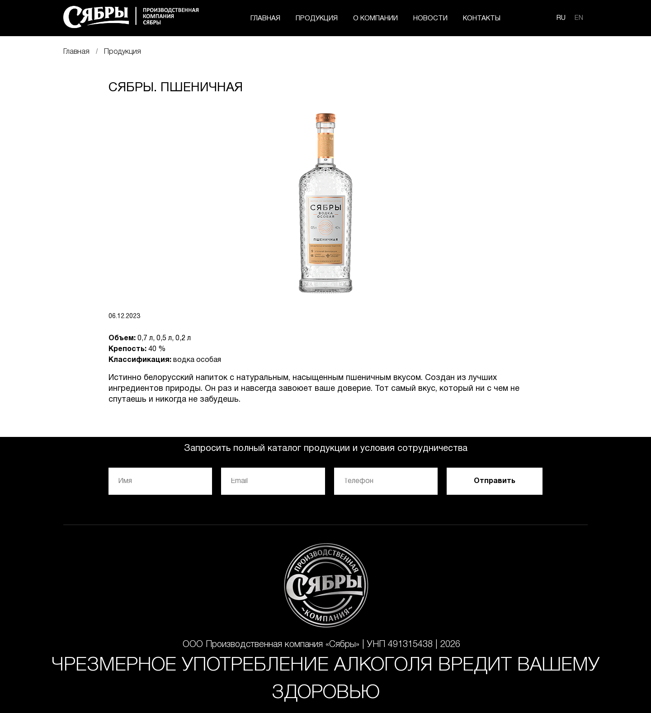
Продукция (122, 52)
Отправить (494, 481)
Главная (76, 52)
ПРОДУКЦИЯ (317, 18)
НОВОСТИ (430, 18)
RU (561, 18)
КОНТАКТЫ (481, 18)
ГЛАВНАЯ (265, 18)
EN (579, 18)
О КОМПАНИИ (375, 18)
